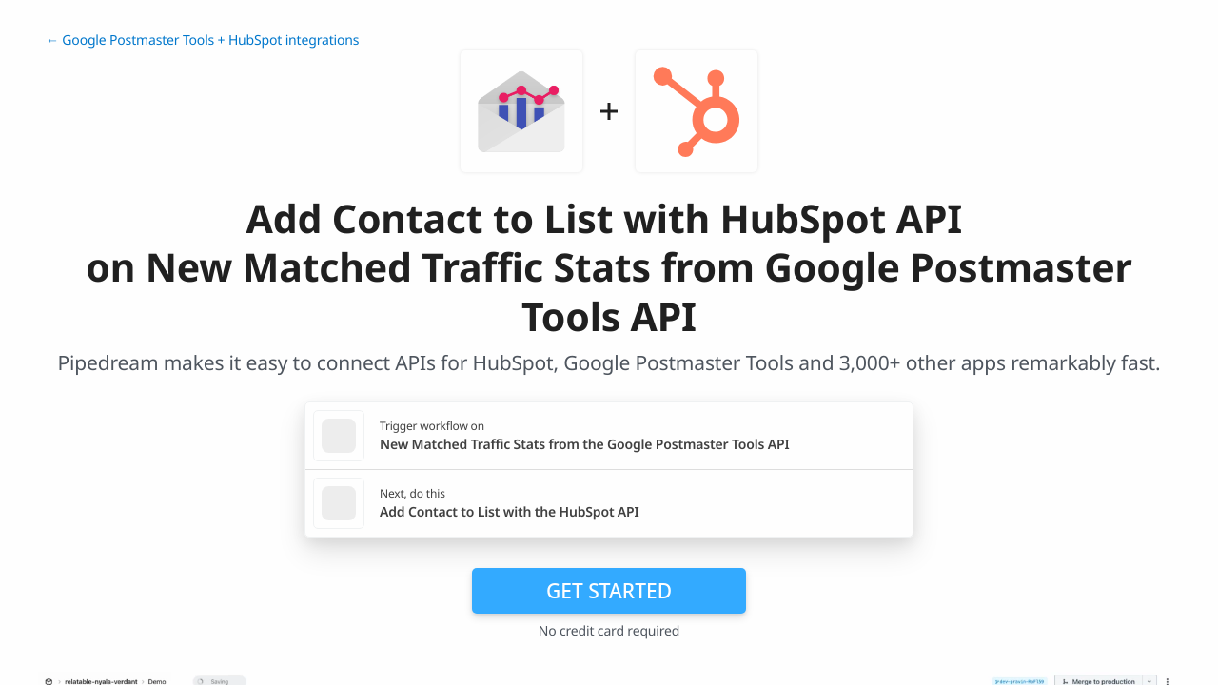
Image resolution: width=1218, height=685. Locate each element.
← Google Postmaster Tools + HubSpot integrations (202, 40)
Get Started (609, 590)
